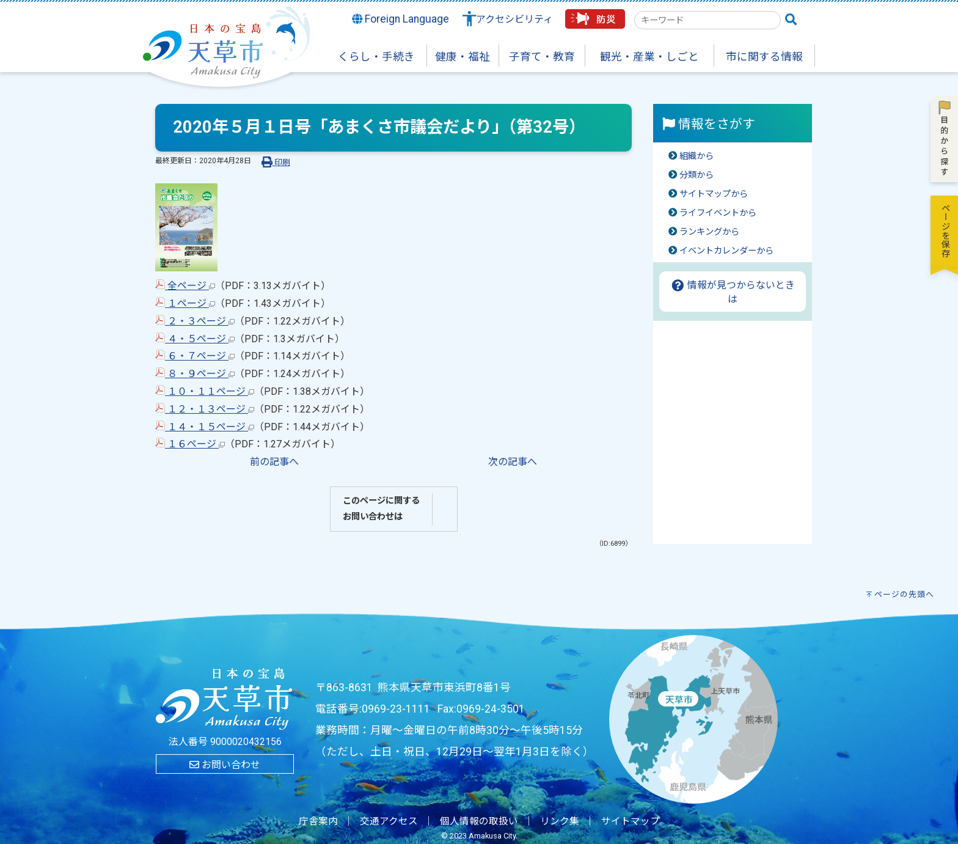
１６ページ (190, 444)
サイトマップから (713, 194)
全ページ (185, 286)
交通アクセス (389, 821)
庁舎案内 (318, 821)
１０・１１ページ (204, 391)
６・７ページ (195, 356)
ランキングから (709, 232)
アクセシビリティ (514, 19)
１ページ (185, 303)
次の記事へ (512, 462)
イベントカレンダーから (726, 251)
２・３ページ (195, 321)
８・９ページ (195, 374)
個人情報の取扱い (479, 821)
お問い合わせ (224, 765)
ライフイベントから (717, 213)
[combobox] (707, 20)
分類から (696, 175)
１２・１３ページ (204, 409)
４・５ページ (195, 339)
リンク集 (559, 821)
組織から (696, 156)
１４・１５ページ (204, 427)
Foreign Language (401, 19)
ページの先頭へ (904, 594)
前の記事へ (274, 462)
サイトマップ (630, 821)
